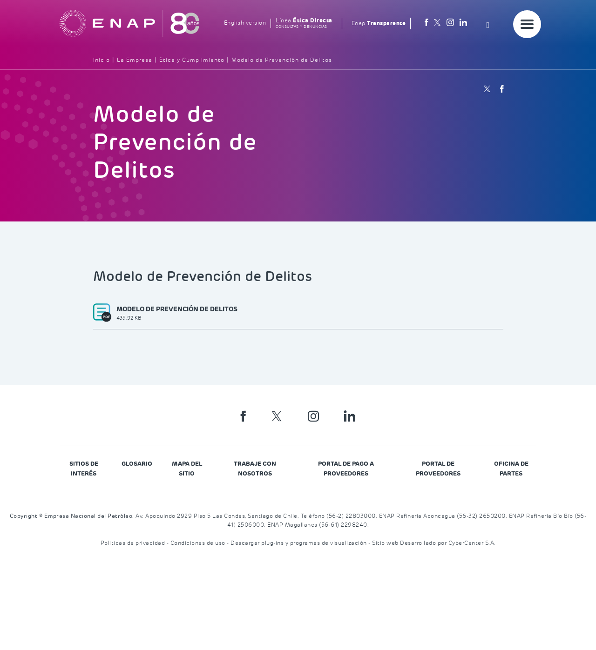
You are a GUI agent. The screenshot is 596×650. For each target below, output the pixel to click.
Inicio (101, 60)
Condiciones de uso (198, 543)
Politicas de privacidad (134, 543)
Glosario (137, 464)
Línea (304, 23)
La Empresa (134, 60)
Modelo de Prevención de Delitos (281, 60)
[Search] (490, 23)
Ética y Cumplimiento (191, 60)
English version (245, 23)
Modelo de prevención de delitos (176, 313)
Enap (379, 23)
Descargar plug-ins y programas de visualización (299, 543)
